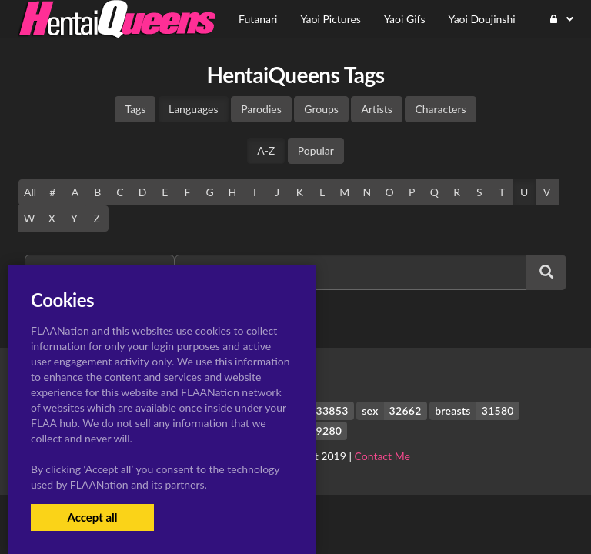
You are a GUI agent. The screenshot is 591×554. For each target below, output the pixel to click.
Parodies (261, 108)
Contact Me (382, 455)
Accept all (92, 517)
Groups (321, 108)
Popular (316, 150)
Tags (135, 108)
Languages (194, 108)
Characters (440, 108)
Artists (376, 108)
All (30, 192)
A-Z (266, 150)
